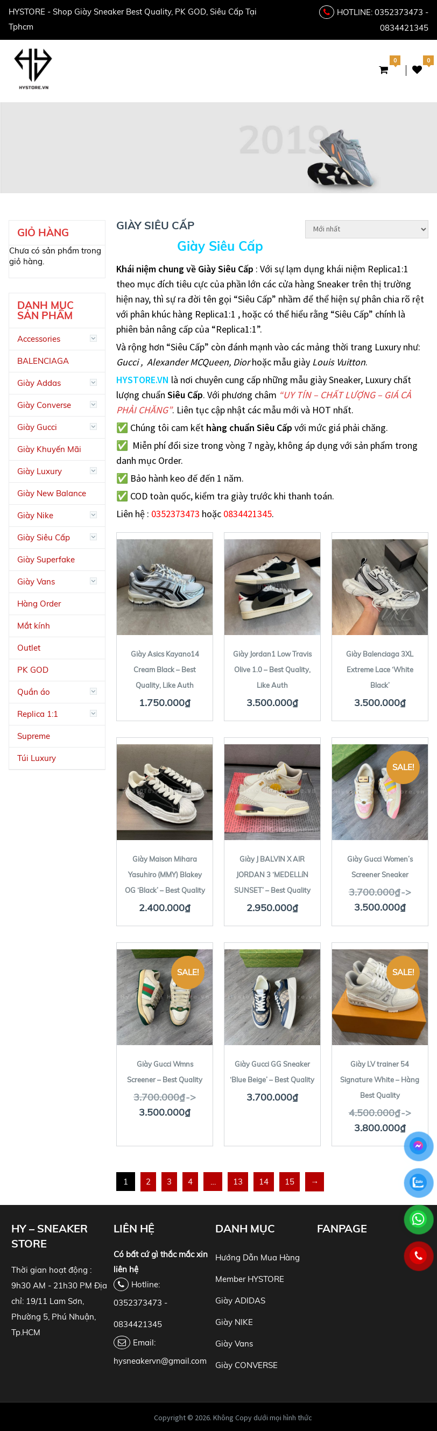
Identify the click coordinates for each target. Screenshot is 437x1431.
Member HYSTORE (249, 1279)
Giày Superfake (46, 559)
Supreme (33, 736)
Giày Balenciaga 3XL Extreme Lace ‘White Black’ (379, 669)
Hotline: (137, 1284)
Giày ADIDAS (240, 1300)
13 (238, 1181)
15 (289, 1181)
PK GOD (32, 670)
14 (264, 1181)
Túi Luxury (36, 758)
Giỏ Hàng (386, 70)
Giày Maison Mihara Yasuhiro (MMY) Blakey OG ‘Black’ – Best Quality (165, 874)
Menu (217, 71)
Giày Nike (35, 515)
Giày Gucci (37, 427)
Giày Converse (44, 405)
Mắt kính (33, 626)
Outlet (28, 648)
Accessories (38, 339)
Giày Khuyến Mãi (49, 449)
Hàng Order (39, 603)
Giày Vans (36, 581)
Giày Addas (39, 383)
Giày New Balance (51, 493)
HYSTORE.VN (142, 379)
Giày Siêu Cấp (220, 246)
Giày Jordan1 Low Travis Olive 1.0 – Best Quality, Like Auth (272, 669)
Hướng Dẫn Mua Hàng (257, 1257)
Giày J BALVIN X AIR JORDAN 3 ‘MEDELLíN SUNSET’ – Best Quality (272, 874)
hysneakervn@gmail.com (160, 1361)
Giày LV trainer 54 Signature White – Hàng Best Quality (379, 1079)
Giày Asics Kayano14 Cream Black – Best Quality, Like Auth (165, 669)
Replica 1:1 (37, 714)
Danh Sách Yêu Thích (417, 70)
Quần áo (33, 692)
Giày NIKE (234, 1322)
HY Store (138, 1417)
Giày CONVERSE (246, 1365)
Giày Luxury (39, 471)
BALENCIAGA (43, 361)
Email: (135, 1342)
